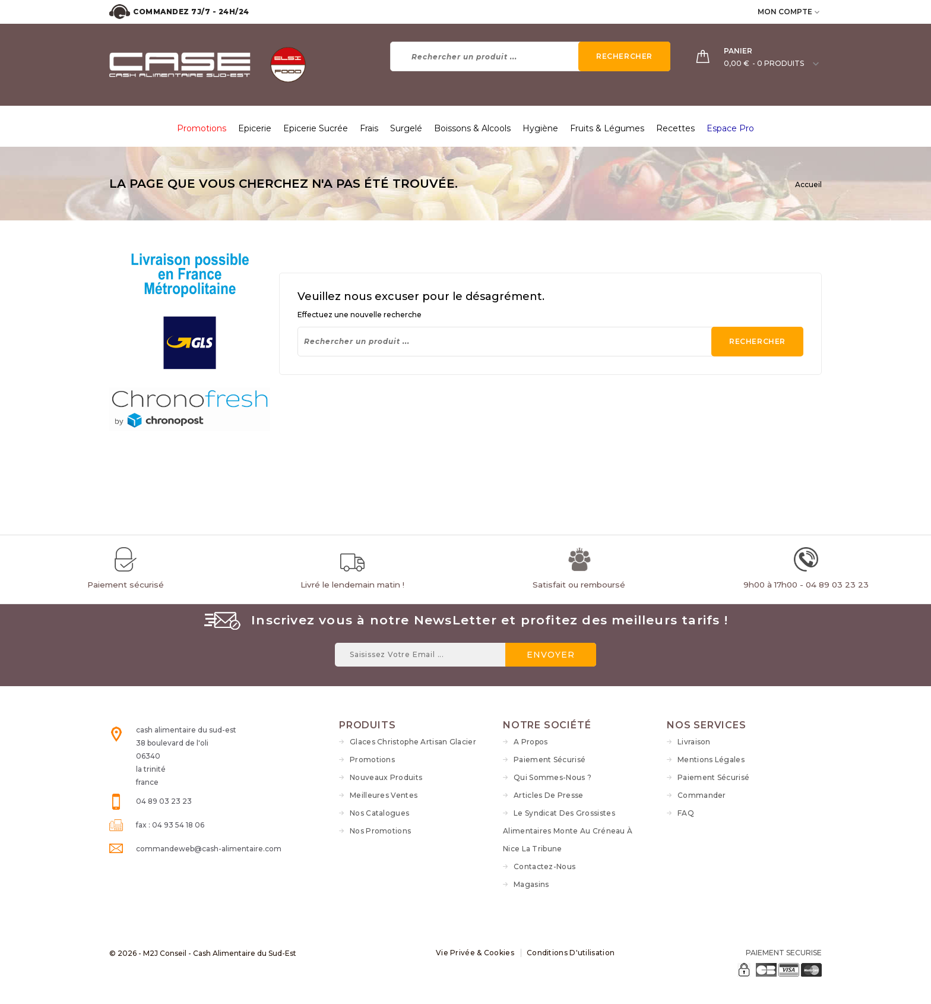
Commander (701, 795)
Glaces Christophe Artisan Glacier (413, 741)
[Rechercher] (530, 56)
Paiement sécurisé (549, 759)
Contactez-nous (544, 866)
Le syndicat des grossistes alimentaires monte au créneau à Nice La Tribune (567, 831)
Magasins (531, 884)
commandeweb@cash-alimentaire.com (208, 848)
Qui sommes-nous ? (552, 777)
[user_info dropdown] (818, 11)
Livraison (694, 741)
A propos (530, 741)
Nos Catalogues (379, 813)
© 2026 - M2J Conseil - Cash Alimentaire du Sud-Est (202, 953)
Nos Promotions (380, 830)
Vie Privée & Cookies (475, 952)
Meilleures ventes (383, 795)
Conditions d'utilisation (571, 952)
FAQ (685, 813)
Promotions (372, 759)
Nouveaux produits (386, 777)
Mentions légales (711, 759)
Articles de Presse (548, 795)
